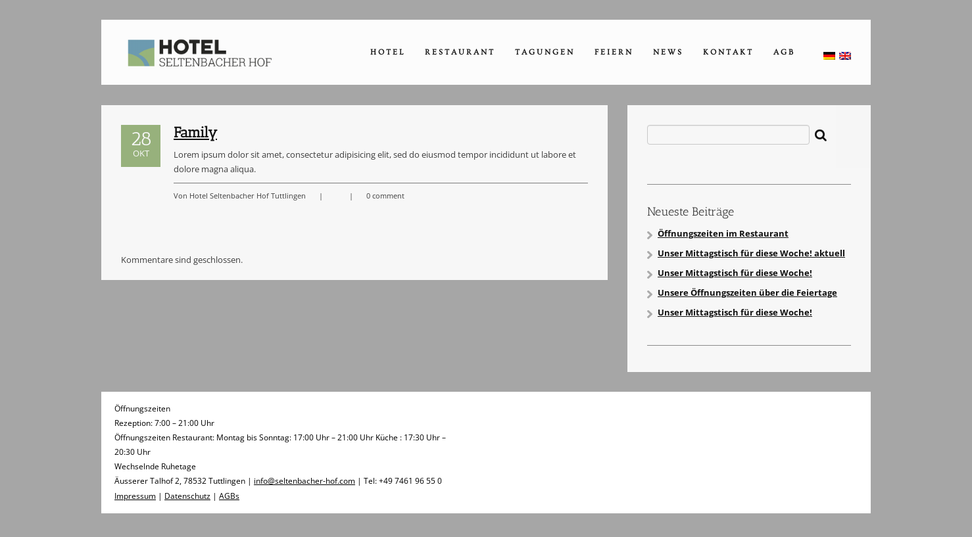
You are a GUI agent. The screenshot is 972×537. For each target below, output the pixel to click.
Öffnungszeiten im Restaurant (723, 233)
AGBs (229, 496)
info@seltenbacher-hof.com (304, 480)
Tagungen (545, 52)
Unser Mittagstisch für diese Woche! (735, 273)
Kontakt (728, 52)
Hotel (387, 52)
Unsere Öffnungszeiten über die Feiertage (747, 292)
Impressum (135, 496)
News (668, 52)
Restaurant (460, 52)
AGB (784, 52)
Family (195, 132)
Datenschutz (187, 496)
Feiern (614, 52)
